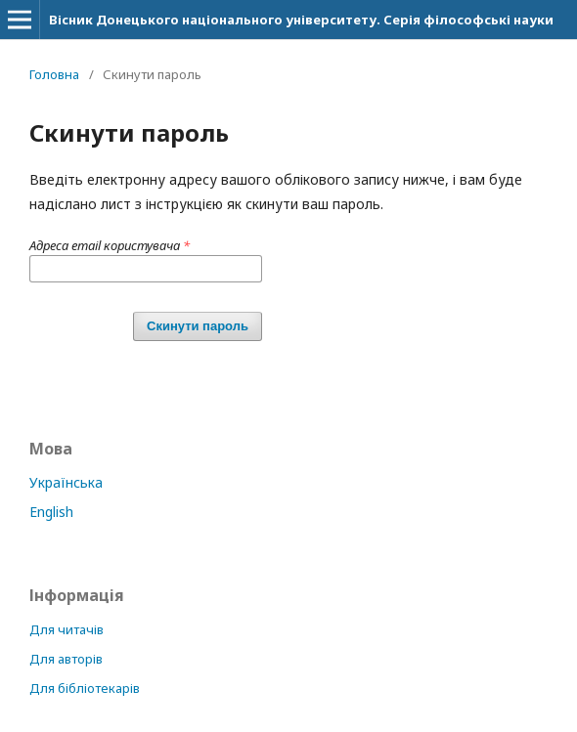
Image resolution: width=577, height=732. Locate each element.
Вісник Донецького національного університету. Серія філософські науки (301, 19)
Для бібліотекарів (84, 688)
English (51, 511)
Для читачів (66, 629)
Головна (54, 74)
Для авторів (66, 658)
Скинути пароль (197, 326)
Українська (66, 482)
